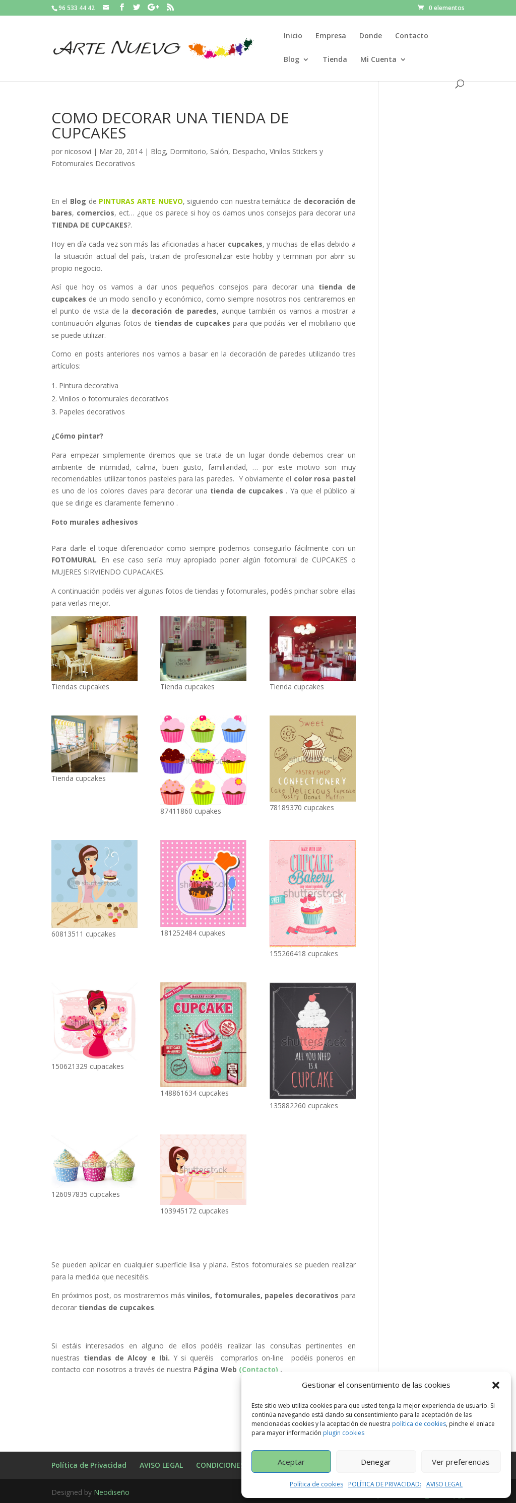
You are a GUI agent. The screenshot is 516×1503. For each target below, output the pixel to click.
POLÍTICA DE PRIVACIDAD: (384, 1484)
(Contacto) (258, 1369)
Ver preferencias (461, 1462)
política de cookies (419, 1423)
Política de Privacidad (88, 1465)
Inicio (293, 36)
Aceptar (291, 1462)
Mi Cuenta (378, 60)
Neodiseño (112, 1492)
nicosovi (77, 151)
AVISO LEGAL (444, 1484)
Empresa (330, 36)
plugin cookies (343, 1432)
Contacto (411, 36)
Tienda (334, 60)
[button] (496, 1385)
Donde (370, 36)
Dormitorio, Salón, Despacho (218, 151)
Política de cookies (316, 1484)
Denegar (376, 1462)
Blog (291, 60)
